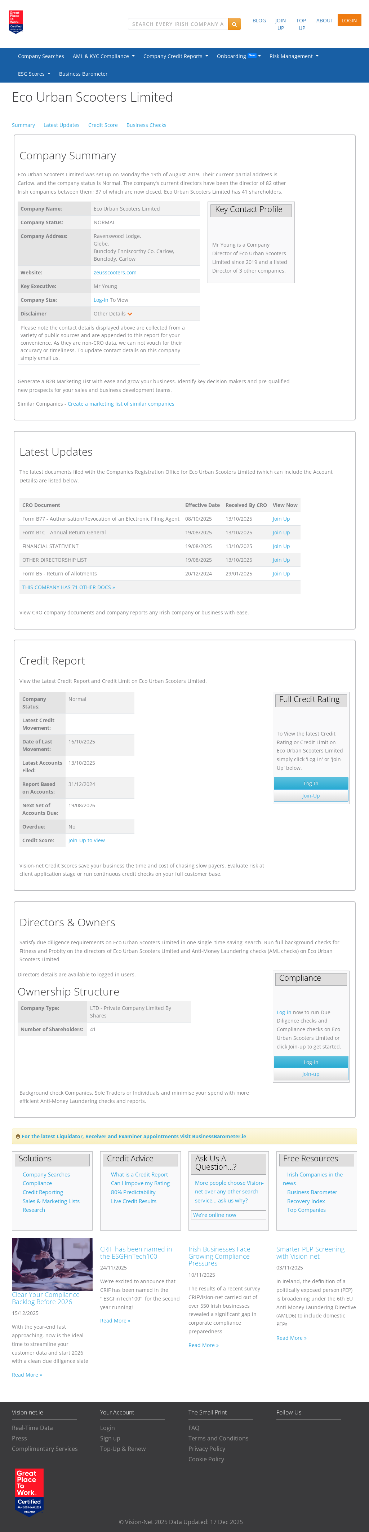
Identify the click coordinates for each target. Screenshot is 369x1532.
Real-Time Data (32, 1428)
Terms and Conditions (218, 1438)
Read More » (27, 1374)
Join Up (281, 518)
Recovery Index (306, 1201)
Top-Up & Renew (123, 1449)
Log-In (101, 299)
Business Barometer (83, 73)
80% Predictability (133, 1192)
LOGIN (349, 20)
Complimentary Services (45, 1449)
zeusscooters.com (115, 272)
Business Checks (146, 125)
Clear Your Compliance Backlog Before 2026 (46, 1298)
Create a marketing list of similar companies (121, 403)
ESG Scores (33, 73)
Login (107, 1428)
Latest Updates (62, 125)
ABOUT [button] (324, 20)
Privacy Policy (206, 1449)
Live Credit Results (133, 1201)
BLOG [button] (259, 20)
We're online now (214, 1214)
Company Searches (41, 56)
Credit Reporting (43, 1192)
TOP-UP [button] (302, 24)
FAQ (193, 1428)
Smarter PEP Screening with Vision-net (310, 1253)
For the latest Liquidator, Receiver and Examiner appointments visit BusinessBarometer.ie (134, 1136)
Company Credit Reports (174, 56)
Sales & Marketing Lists (51, 1201)
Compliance (37, 1183)
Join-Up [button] (311, 795)
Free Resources (310, 1158)
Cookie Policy (206, 1459)
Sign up (110, 1438)
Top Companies (306, 1209)
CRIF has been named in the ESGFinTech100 (136, 1253)
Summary (23, 125)
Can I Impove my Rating (140, 1183)
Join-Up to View (86, 840)
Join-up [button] (311, 1073)
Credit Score (103, 125)
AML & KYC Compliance (102, 56)
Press (19, 1438)
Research (34, 1209)
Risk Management (293, 56)
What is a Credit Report (139, 1174)
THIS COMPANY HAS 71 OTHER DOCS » (68, 587)
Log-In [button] (311, 783)
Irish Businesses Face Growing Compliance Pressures (219, 1256)
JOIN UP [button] (280, 24)
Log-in (284, 1012)
